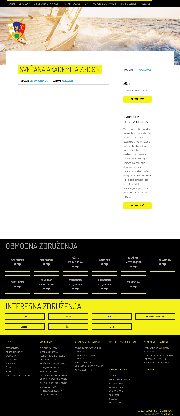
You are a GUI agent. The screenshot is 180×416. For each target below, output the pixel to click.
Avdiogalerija (116, 391)
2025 (126, 83)
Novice (112, 375)
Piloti (112, 316)
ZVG (24, 316)
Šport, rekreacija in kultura (158, 355)
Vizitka (9, 371)
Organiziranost (14, 352)
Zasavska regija (48, 387)
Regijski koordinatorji (52, 394)
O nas (12, 3)
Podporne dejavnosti (104, 3)
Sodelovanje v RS (83, 362)
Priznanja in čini (83, 370)
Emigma (168, 413)
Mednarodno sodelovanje (89, 366)
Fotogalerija (116, 383)
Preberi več (137, 99)
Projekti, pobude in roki (75, 3)
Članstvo (11, 367)
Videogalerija (116, 387)
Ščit (68, 326)
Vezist (25, 326)
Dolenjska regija (48, 348)
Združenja (24, 3)
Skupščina (11, 356)
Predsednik (12, 359)
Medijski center (127, 3)
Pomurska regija (48, 371)
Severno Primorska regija (53, 375)
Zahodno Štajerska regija (53, 383)
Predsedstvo (12, 363)
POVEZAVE (145, 3)
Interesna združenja (51, 390)
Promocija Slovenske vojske (137, 119)
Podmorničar (155, 316)
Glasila (113, 398)
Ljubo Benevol (34, 80)
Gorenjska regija (49, 352)
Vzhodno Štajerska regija (53, 379)
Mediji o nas (115, 402)
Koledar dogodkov (119, 379)
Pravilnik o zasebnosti (18, 375)
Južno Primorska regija (52, 356)
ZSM (68, 316)
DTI (112, 326)
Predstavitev (12, 348)
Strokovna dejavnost (46, 3)
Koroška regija (48, 359)
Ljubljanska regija (49, 367)
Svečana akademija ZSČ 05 (59, 69)
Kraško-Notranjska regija (53, 363)
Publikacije (114, 395)
